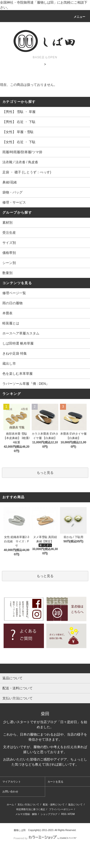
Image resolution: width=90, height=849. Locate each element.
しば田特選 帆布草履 (18, 343)
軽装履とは (10, 323)
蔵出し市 (9, 363)
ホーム (10, 804)
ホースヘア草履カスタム (20, 333)
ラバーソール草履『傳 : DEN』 (25, 384)
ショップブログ (49, 814)
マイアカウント (11, 781)
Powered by (44, 838)
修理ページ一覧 (14, 293)
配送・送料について (54, 804)
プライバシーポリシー (61, 809)
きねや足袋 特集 (14, 353)
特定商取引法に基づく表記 (30, 809)
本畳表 (7, 313)
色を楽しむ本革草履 (17, 373)
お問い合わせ (10, 791)
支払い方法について (28, 804)
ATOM (71, 814)
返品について (75, 804)
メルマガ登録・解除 (26, 814)
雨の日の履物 (12, 303)
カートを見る (55, 781)
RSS (63, 814)
